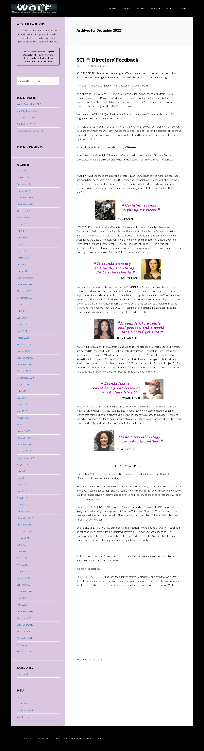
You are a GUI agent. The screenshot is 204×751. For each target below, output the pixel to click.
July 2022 (21, 471)
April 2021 (22, 564)
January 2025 (23, 271)
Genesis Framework (72, 738)
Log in (20, 696)
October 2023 (24, 371)
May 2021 (22, 558)
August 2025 (23, 224)
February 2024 (24, 344)
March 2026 (23, 177)
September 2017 (25, 631)
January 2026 (23, 190)
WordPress (89, 738)
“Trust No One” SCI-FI (27, 117)
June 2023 (22, 397)
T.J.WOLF (34, 8)
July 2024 (21, 311)
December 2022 (25, 437)
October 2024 (24, 291)
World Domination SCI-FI (29, 104)
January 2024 (23, 351)
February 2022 (24, 504)
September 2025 (25, 217)
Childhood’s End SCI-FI (28, 110)
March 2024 (23, 337)
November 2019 (25, 611)
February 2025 (24, 264)
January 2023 (23, 431)
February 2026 (24, 184)
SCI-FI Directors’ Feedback (107, 60)
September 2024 (25, 297)
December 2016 (25, 638)
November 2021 (25, 524)
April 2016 (22, 644)
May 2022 (22, 484)
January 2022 (23, 511)
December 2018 (25, 624)
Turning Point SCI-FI (26, 124)
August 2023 (23, 384)
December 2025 (25, 197)
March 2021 (23, 571)
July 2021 (21, 544)
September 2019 (25, 618)
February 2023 (24, 424)
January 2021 (23, 584)
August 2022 (23, 464)
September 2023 (25, 377)
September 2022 (25, 457)
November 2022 (25, 444)
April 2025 (22, 251)
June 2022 (22, 477)
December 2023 (25, 357)
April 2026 (22, 170)
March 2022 (23, 498)
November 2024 (25, 284)
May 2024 (22, 324)
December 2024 (25, 277)
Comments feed (25, 710)
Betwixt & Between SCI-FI (30, 130)
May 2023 (22, 404)
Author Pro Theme (50, 738)
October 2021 (24, 531)
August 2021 (23, 538)
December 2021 (25, 518)
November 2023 (25, 364)
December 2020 (25, 591)
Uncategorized (96, 659)
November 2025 (25, 204)
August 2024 (23, 304)
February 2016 (24, 651)
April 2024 (22, 331)
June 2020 (22, 598)
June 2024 (22, 317)
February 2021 (24, 578)
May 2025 (22, 244)
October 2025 (24, 210)
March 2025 (23, 257)
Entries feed (23, 703)
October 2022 (24, 451)
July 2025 (21, 231)
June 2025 (22, 237)
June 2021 (22, 551)
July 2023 (21, 391)
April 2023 (22, 411)
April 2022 (22, 491)
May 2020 (22, 604)
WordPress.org (24, 716)
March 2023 (23, 417)
